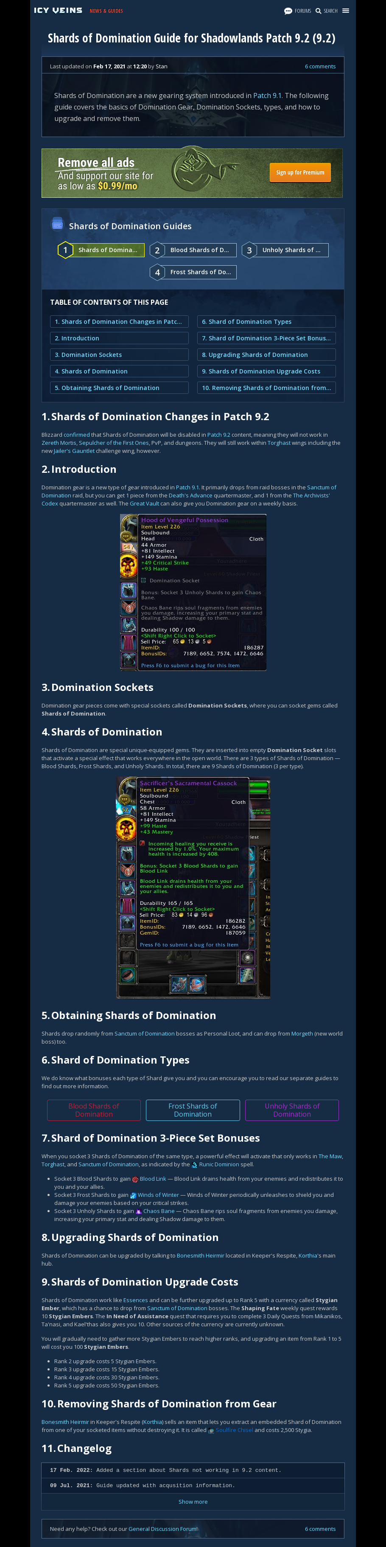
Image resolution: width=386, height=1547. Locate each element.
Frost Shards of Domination (192, 1110)
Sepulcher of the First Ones (114, 442)
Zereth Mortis (59, 442)
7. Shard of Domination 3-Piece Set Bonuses (266, 338)
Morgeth (302, 1033)
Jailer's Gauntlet (74, 451)
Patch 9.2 (218, 434)
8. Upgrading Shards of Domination (255, 355)
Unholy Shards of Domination (292, 1110)
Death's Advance (191, 495)
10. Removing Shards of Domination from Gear (266, 388)
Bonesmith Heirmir (200, 1255)
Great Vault (144, 503)
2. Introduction (77, 338)
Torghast (279, 442)
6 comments (320, 66)
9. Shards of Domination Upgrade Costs (261, 371)
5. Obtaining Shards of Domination (107, 388)
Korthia (308, 1255)
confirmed (77, 434)
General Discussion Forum (162, 1529)
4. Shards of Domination (91, 371)
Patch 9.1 (267, 95)
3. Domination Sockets (88, 355)
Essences (135, 1300)
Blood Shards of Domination (93, 1110)
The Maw (330, 1156)
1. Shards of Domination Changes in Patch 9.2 (119, 321)
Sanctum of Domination (145, 1033)
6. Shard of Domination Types (246, 321)
